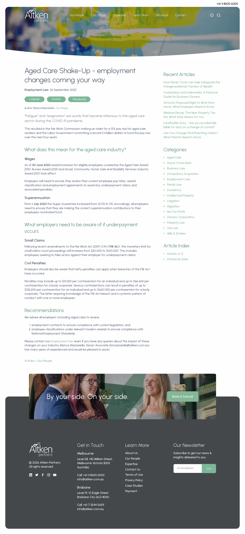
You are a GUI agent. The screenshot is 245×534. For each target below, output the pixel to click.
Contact (180, 15)
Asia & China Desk (179, 163)
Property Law (176, 222)
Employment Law (178, 179)
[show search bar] (218, 15)
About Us (162, 15)
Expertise (119, 15)
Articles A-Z (175, 253)
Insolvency (174, 190)
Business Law (176, 168)
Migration (173, 206)
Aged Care (174, 157)
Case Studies (134, 485)
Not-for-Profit (176, 211)
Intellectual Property (180, 195)
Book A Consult (182, 396)
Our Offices (98, 15)
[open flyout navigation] (212, 15)
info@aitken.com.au (90, 479)
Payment (131, 491)
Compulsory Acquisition (183, 174)
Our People (76, 15)
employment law (62, 341)
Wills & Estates (176, 233)
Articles (30, 361)
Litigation (173, 201)
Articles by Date (177, 259)
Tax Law (172, 228)
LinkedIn (34, 99)
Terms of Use (134, 474)
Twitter (56, 99)
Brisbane (83, 487)
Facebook (79, 99)
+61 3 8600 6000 (227, 3)
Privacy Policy (134, 480)
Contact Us (132, 469)
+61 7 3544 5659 (93, 505)
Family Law (174, 184)
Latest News (141, 15)
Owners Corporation (181, 217)
